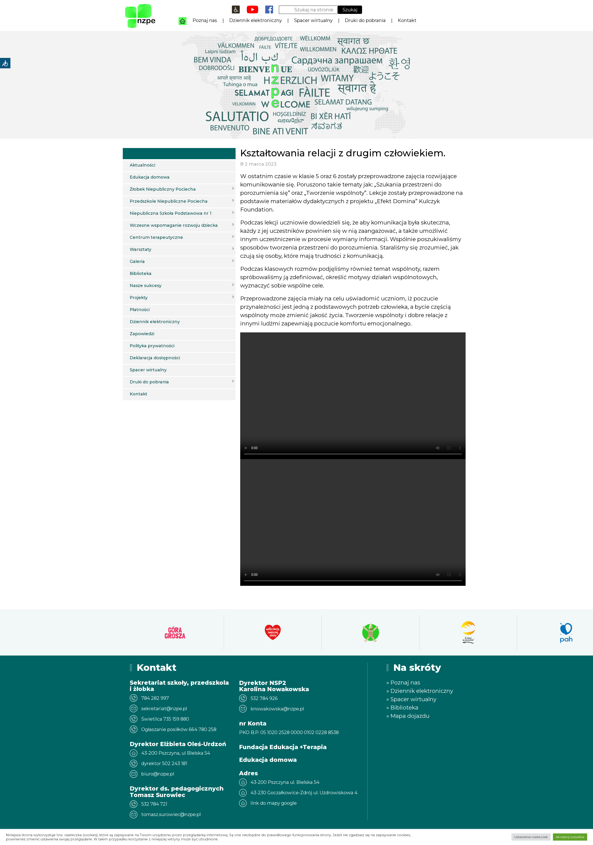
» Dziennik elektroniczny (419, 690)
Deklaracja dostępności (155, 357)
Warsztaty (182, 249)
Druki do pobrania (365, 20)
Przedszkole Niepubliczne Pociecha (182, 201)
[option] (162, 632)
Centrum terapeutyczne (182, 237)
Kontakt (407, 20)
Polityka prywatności (152, 345)
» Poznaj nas (403, 682)
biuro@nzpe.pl (157, 774)
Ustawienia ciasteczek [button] (531, 837)
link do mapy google (274, 803)
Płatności (140, 309)
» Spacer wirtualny (411, 699)
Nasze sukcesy (182, 285)
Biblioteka (140, 273)
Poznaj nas (204, 20)
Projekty (182, 297)
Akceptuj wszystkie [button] (570, 837)
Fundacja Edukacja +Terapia (283, 747)
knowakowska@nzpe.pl (277, 709)
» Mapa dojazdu (407, 716)
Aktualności (142, 165)
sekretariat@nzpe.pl (164, 708)
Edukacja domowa (150, 177)
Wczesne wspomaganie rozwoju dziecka (182, 225)
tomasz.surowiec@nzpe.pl (171, 814)
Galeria (182, 261)
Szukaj (349, 10)
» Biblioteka (402, 707)
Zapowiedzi (142, 333)
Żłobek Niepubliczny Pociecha (182, 189)
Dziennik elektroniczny (255, 20)
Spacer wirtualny (313, 20)
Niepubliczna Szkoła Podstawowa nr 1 (182, 213)
